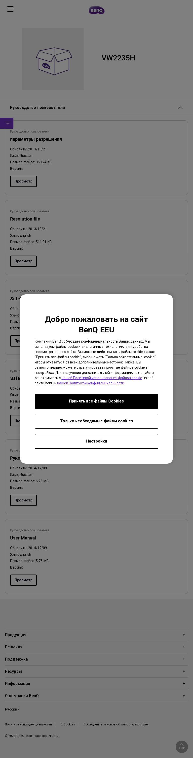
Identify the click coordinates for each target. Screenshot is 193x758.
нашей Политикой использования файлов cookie (102, 378)
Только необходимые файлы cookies (96, 421)
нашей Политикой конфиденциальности (90, 383)
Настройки (96, 441)
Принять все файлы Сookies (96, 401)
